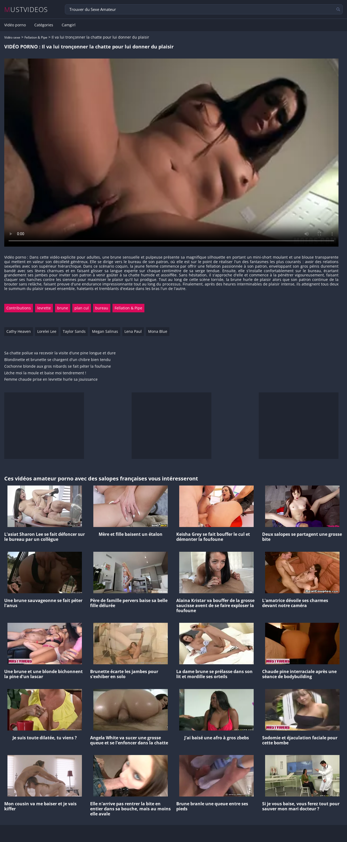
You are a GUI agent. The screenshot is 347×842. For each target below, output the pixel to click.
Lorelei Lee (46, 331)
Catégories (43, 25)
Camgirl (69, 25)
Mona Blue (157, 331)
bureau (101, 307)
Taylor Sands (74, 331)
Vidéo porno (15, 25)
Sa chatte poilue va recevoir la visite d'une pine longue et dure (60, 353)
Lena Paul (133, 331)
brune (62, 307)
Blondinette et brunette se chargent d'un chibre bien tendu (57, 360)
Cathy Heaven (18, 331)
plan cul (81, 307)
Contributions (18, 307)
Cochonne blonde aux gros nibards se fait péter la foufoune (57, 366)
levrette (44, 307)
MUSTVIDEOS (26, 9)
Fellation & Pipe (35, 37)
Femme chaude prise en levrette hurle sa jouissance (51, 379)
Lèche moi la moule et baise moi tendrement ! (45, 373)
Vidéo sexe (12, 37)
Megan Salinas (105, 331)
